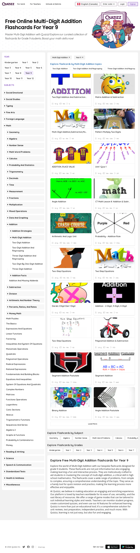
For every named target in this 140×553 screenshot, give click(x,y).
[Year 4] (99, 450)
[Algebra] (66, 438)
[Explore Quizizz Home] (8, 4)
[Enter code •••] (109, 4)
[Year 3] (89, 450)
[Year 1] (68, 450)
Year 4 (18, 67)
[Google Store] (128, 547)
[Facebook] (28, 547)
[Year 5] (110, 450)
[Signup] (133, 4)
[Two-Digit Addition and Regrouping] (87, 69)
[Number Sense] (81, 438)
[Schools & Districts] (53, 4)
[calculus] (118, 438)
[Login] (122, 4)
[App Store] (112, 547)
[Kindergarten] (55, 450)
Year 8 (18, 73)
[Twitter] (23, 547)
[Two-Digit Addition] (60, 69)
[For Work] (21, 4)
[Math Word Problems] (101, 438)
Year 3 (8, 67)
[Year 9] (79, 57)
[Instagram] (33, 547)
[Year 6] (121, 450)
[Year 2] (78, 450)
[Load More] (92, 424)
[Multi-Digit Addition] (61, 57)
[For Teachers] (35, 4)
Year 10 (8, 78)
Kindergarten (11, 62)
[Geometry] (53, 438)
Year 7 (8, 73)
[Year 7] (131, 450)
